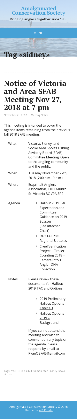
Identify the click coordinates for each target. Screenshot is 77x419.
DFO (20, 371)
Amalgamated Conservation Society (38, 10)
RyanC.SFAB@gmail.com (46, 353)
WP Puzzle (46, 410)
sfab (45, 371)
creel (13, 371)
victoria (8, 374)
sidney (53, 371)
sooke (62, 371)
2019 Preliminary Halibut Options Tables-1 (53, 303)
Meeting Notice (39, 115)
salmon (37, 371)
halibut (28, 371)
